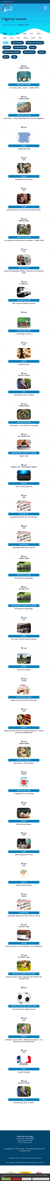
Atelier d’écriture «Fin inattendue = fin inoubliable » (24, 946)
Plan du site (19, 1149)
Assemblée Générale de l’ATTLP (24, 547)
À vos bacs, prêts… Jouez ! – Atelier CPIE (24, 88)
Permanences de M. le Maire (24, 395)
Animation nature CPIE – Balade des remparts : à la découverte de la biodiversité (24, 1041)
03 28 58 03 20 (27, 1142)
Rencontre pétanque (24, 824)
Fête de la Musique (24, 670)
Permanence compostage (24, 578)
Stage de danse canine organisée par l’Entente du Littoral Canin (24, 978)
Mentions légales (10, 1162)
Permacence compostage (24, 609)
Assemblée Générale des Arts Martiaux (24, 517)
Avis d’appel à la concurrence (36, 1162)
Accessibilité (8, 1149)
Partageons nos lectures (23, 179)
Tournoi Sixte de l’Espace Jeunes (23, 1009)
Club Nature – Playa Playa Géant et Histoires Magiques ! (23, 118)
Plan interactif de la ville (35, 1149)
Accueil (4, 25)
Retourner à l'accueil (8, 1)
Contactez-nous (25, 1151)
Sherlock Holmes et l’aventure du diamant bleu (24, 210)
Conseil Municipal (24, 1072)
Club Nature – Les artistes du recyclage (24, 425)
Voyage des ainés (24, 149)
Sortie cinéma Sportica (24, 486)
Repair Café (24, 456)
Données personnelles (22, 1162)
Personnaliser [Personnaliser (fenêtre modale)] (27, 1179)
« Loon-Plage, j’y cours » (24, 334)
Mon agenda (12, 25)
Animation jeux (23, 364)
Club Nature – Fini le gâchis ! (23, 763)
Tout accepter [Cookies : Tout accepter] (6, 1179)
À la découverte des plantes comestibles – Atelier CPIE (24, 240)
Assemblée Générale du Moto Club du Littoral (24, 916)
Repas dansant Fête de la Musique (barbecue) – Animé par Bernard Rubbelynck (23, 731)
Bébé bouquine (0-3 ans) (24, 855)
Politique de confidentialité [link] (40, 1179)
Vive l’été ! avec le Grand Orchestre (24, 639)
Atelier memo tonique (24, 885)
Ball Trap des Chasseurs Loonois (23, 303)
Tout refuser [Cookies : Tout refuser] (16, 1179)
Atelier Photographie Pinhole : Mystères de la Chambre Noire (24, 272)
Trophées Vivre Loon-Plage (24, 794)
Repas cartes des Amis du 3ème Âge (24, 700)
